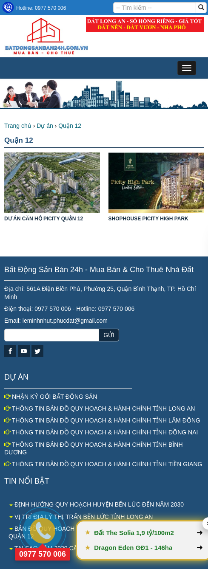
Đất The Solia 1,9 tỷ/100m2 (152, 532)
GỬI (108, 335)
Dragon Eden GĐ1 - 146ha (151, 547)
